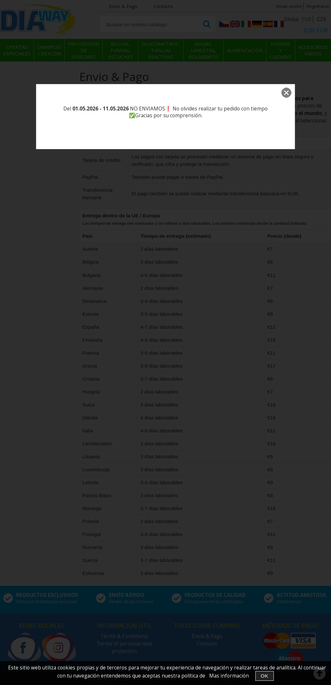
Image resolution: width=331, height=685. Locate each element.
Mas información (229, 675)
